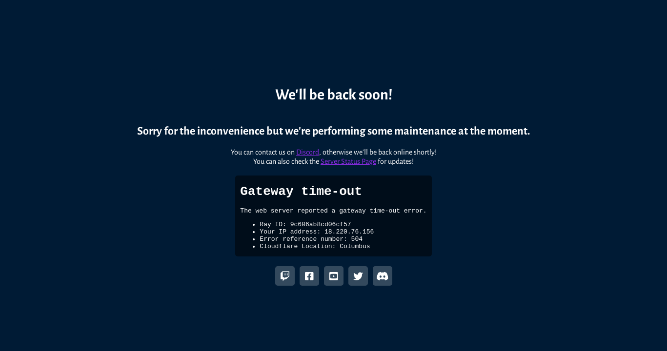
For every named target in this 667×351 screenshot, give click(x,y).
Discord (307, 147)
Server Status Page (348, 156)
